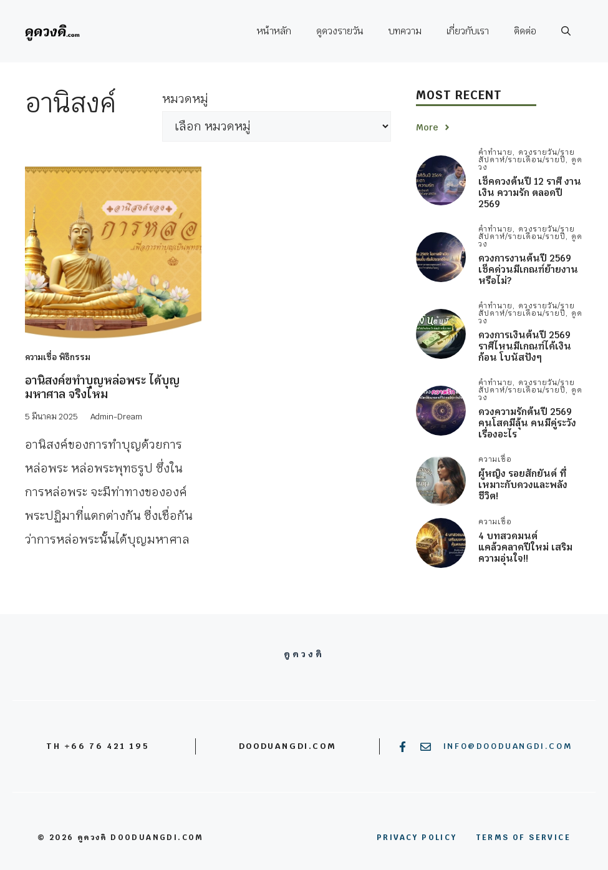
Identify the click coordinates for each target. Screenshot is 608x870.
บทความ (405, 31)
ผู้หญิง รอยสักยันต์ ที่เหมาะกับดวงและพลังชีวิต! (522, 484)
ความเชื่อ (41, 357)
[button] (566, 31)
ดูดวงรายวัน (340, 31)
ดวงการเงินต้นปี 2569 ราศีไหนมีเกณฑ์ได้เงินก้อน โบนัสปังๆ (524, 346)
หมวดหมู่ (185, 99)
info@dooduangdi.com (507, 746)
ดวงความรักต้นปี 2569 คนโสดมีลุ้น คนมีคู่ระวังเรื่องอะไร (527, 423)
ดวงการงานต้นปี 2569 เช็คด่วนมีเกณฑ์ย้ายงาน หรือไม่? (528, 269)
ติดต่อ (525, 31)
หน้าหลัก (274, 31)
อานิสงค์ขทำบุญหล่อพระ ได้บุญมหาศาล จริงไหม (102, 387)
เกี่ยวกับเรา (467, 31)
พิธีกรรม (74, 357)
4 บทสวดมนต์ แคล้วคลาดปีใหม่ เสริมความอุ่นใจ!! (525, 547)
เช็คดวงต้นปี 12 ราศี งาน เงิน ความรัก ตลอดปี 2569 (529, 192)
